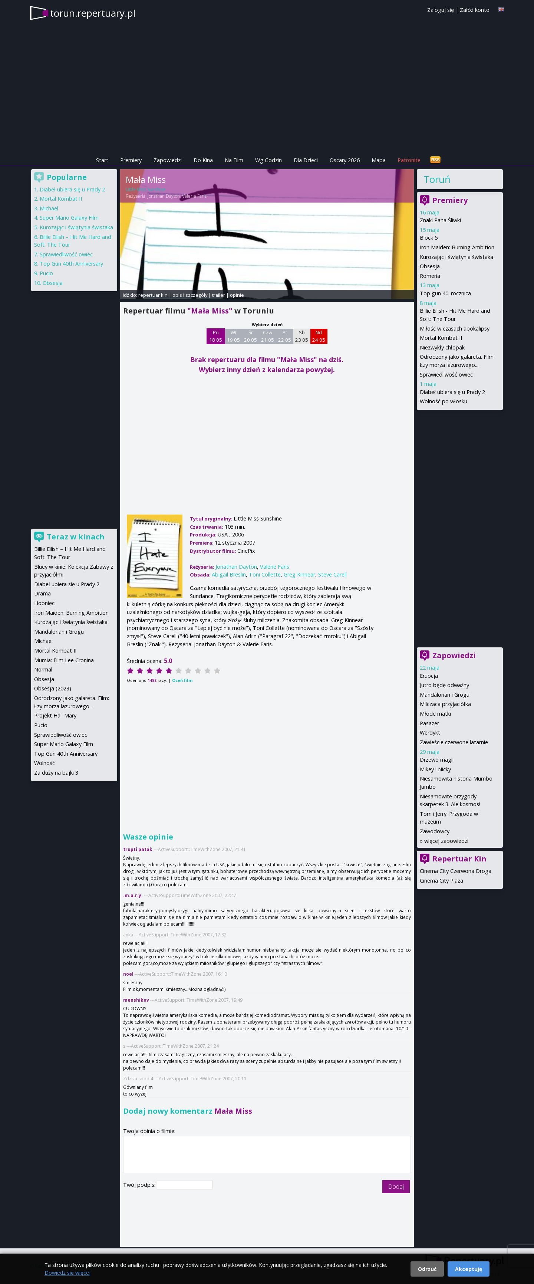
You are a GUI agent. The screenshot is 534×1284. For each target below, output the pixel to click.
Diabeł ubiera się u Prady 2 (452, 391)
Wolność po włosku (443, 401)
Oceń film (182, 680)
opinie (237, 295)
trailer (218, 295)
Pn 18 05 (215, 336)
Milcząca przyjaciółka (445, 703)
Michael (49, 208)
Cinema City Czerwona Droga (455, 870)
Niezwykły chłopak (442, 347)
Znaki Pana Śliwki (440, 220)
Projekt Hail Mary (55, 715)
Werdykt (430, 732)
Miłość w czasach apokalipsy (455, 328)
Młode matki (435, 713)
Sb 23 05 (301, 336)
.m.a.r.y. (133, 895)
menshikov (136, 1000)
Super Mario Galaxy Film (69, 217)
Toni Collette (265, 574)
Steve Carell (332, 574)
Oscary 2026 (345, 160)
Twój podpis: (140, 1184)
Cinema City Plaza (441, 880)
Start (102, 160)
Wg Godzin (268, 160)
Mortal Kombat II (441, 337)
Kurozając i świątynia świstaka (456, 256)
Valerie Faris (194, 196)
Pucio (46, 273)
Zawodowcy (434, 831)
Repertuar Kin (459, 859)
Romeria (430, 275)
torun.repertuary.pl (92, 13)
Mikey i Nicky (435, 769)
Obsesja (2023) (52, 688)
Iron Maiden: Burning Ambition (457, 247)
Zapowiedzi (168, 160)
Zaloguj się (440, 9)
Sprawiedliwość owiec (446, 374)
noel (128, 974)
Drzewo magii (437, 759)
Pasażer (429, 723)
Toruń (437, 179)
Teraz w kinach (76, 537)
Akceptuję (468, 1268)
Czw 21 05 (267, 336)
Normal (43, 669)
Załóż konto (475, 9)
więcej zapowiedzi (446, 840)
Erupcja (429, 675)
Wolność (44, 762)
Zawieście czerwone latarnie (454, 742)
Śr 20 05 (250, 336)
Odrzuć (427, 1268)
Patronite (409, 160)
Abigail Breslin (229, 574)
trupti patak (137, 849)
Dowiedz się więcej (67, 1272)
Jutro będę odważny (444, 685)
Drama (42, 593)
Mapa (379, 160)
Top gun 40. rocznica (445, 293)
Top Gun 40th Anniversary (71, 263)
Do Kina (203, 160)
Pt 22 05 (284, 336)
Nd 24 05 (318, 336)
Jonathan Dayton (164, 196)
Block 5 (429, 237)
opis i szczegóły (189, 295)
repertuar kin (153, 295)
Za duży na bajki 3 (56, 772)
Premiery (131, 160)
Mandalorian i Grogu (444, 694)
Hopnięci (45, 603)
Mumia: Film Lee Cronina (64, 660)
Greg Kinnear (299, 574)
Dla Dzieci (306, 160)
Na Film (234, 160)
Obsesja (430, 266)
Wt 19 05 (233, 336)
